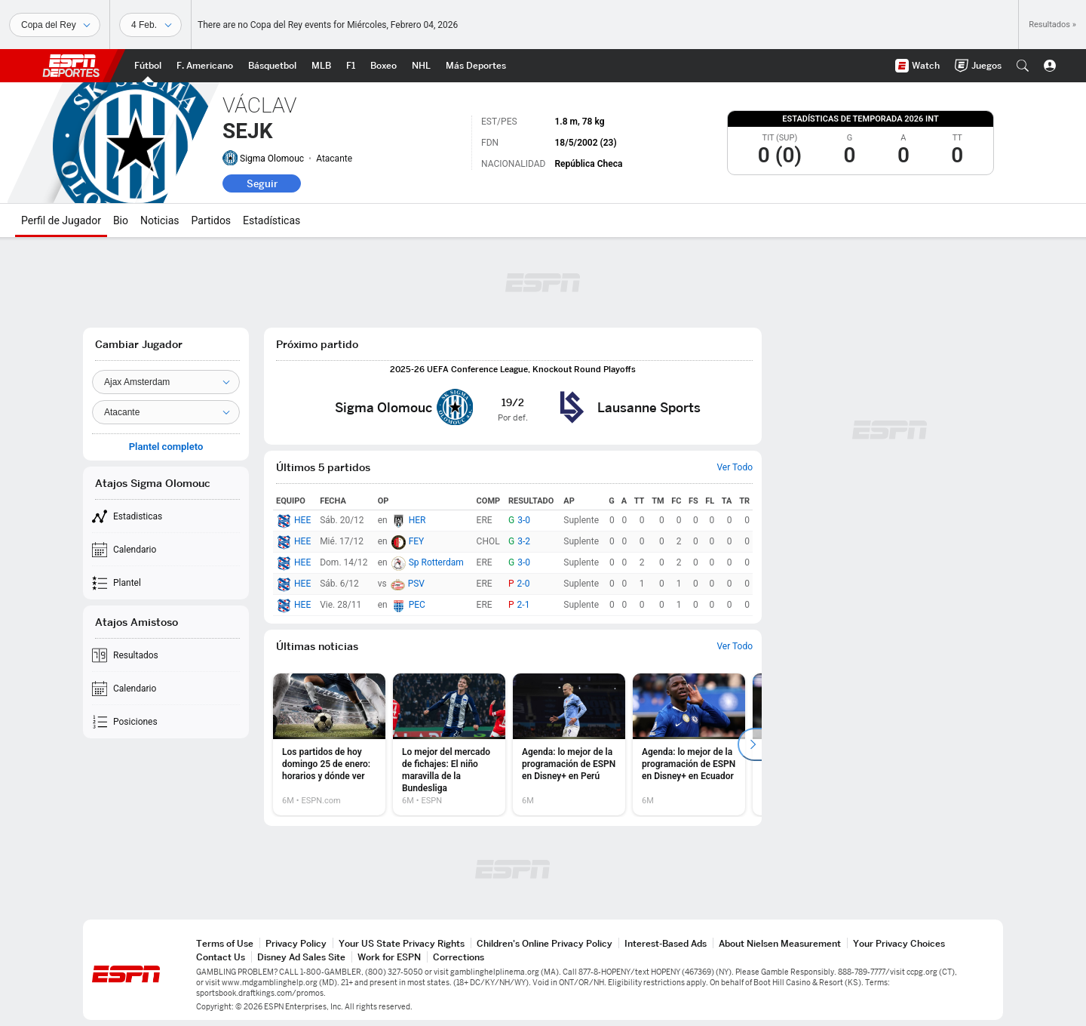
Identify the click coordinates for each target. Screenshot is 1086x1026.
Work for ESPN (389, 957)
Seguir (262, 183)
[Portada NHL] (421, 65)
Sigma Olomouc (272, 158)
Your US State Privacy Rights (402, 943)
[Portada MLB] (321, 65)
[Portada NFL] (204, 65)
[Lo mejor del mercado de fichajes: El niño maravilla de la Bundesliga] (449, 744)
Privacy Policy (296, 943)
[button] (1023, 66)
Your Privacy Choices (899, 943)
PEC (417, 604)
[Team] (166, 382)
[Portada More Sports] (476, 65)
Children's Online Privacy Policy (544, 943)
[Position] (166, 412)
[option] (329, 744)
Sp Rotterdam (436, 562)
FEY (417, 541)
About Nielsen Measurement (780, 943)
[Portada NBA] (272, 65)
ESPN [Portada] (71, 65)
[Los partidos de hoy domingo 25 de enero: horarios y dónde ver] (329, 744)
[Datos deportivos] (150, 25)
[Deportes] (55, 25)
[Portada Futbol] (147, 65)
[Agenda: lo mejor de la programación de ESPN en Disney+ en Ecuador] (689, 744)
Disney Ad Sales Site (301, 957)
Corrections (458, 957)
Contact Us (220, 957)
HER (417, 520)
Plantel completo (166, 447)
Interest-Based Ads (665, 943)
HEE (302, 520)
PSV (416, 583)
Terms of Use (224, 943)
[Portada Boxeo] (383, 65)
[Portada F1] (350, 65)
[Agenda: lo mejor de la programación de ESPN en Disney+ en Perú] (569, 744)
